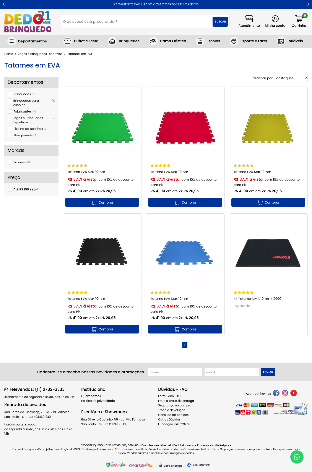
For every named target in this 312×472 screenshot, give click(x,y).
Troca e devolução (171, 410)
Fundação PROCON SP (174, 424)
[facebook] (276, 394)
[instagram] (285, 394)
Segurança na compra (174, 405)
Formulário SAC (169, 396)
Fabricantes (24, 111)
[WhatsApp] (296, 456)
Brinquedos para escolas (34, 102)
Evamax (21, 162)
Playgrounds (25, 135)
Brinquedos (24, 94)
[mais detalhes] (102, 202)
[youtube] (293, 394)
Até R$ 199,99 (25, 189)
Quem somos (91, 396)
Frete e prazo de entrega (176, 401)
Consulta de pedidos (173, 415)
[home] (27, 21)
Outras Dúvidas (169, 419)
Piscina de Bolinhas (30, 129)
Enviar (268, 372)
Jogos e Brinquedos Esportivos (34, 120)
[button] (3, 4)
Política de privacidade (98, 401)
